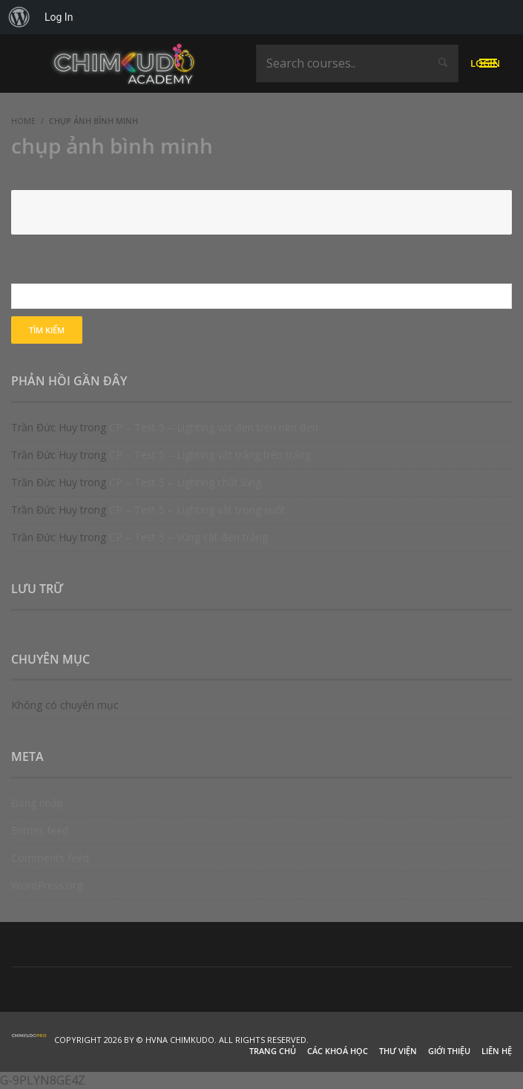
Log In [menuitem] (59, 17)
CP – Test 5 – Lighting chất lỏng (185, 482)
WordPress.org (46, 885)
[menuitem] (19, 17)
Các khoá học (337, 1050)
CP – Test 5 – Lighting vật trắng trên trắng (210, 455)
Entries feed (39, 830)
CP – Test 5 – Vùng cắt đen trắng (188, 537)
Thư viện (398, 1050)
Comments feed (50, 858)
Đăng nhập (37, 803)
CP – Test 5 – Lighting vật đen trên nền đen (213, 427)
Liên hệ (496, 1050)
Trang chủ (272, 1050)
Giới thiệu (449, 1050)
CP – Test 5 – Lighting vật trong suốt (197, 510)
